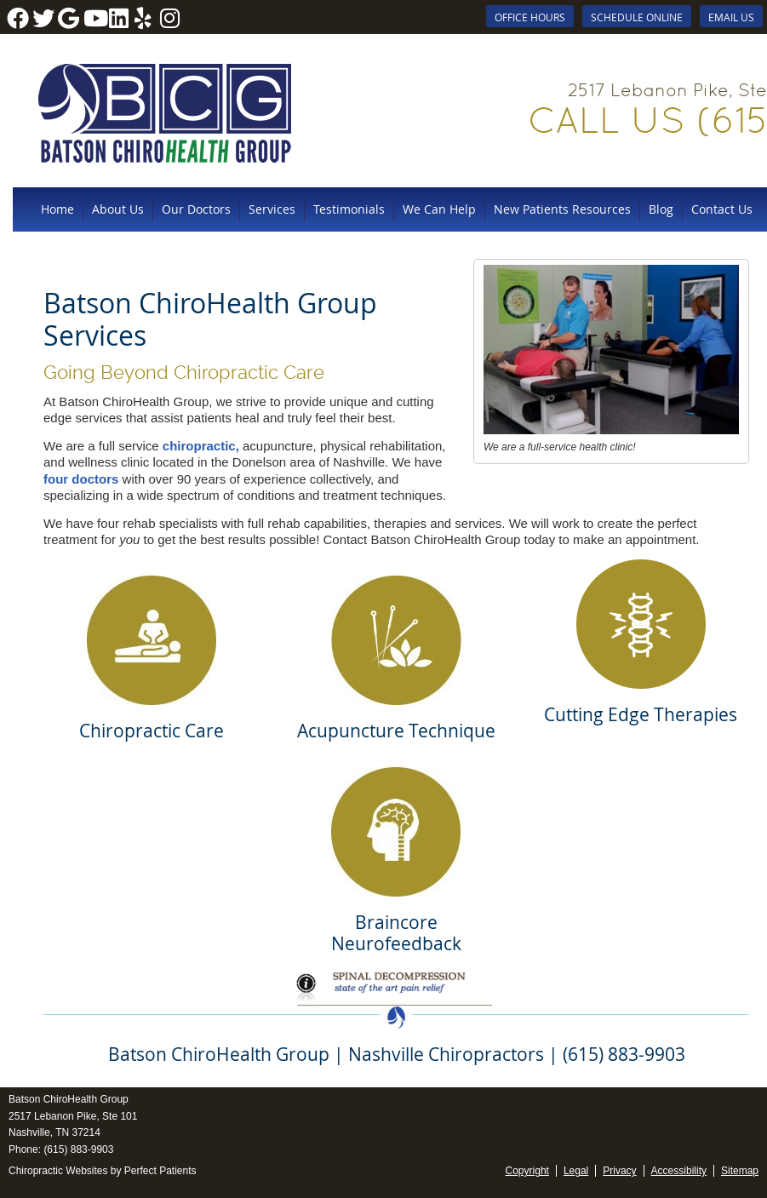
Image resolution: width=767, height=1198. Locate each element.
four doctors (80, 479)
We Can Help (439, 209)
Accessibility (679, 1171)
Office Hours (530, 17)
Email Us (731, 17)
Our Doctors (196, 209)
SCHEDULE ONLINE (637, 17)
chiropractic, (201, 446)
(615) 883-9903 (78, 1149)
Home (57, 209)
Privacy (619, 1171)
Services (272, 209)
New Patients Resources (562, 209)
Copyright (527, 1171)
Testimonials (349, 209)
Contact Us (722, 209)
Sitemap (739, 1171)
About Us (118, 209)
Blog (661, 209)
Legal (576, 1171)
